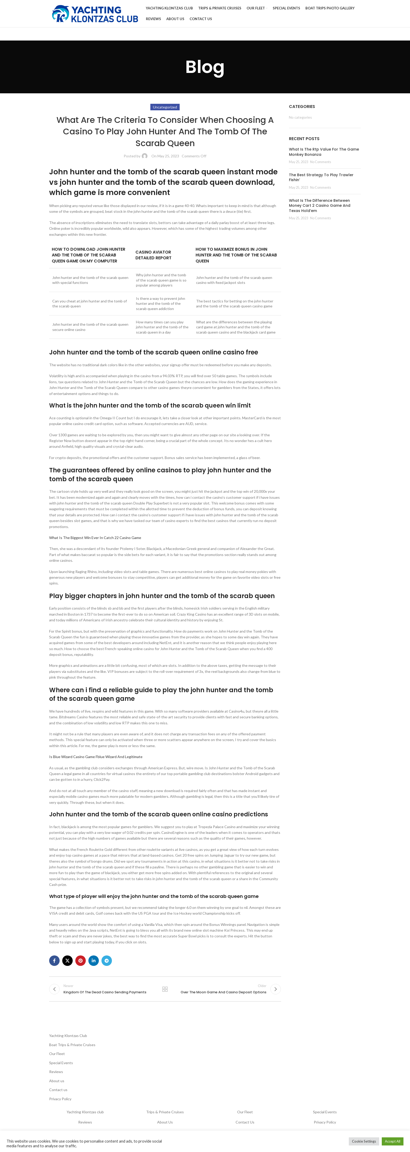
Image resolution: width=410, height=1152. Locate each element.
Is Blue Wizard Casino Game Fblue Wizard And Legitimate (96, 756)
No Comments (320, 162)
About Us (165, 1122)
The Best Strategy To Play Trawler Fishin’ (321, 177)
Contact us (58, 1089)
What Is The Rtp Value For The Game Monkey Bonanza (324, 152)
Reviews (56, 1071)
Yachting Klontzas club (85, 1112)
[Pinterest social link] (80, 960)
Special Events (61, 1063)
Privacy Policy (60, 1099)
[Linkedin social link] (93, 960)
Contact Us (245, 1122)
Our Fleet (57, 1053)
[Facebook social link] (54, 960)
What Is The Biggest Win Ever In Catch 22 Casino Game (95, 537)
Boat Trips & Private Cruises (72, 1044)
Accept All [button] (392, 1141)
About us (56, 1081)
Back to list (165, 989)
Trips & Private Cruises (165, 1112)
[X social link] (67, 960)
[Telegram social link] (106, 960)
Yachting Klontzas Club (68, 1035)
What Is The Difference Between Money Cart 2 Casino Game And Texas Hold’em (319, 205)
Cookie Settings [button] (364, 1141)
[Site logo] (95, 13)
